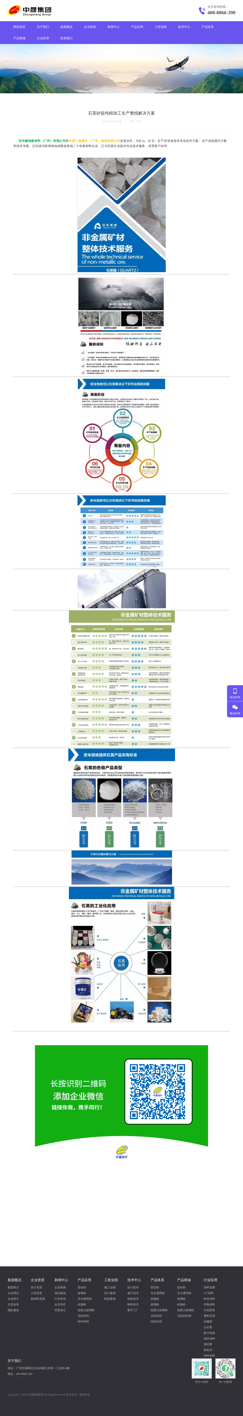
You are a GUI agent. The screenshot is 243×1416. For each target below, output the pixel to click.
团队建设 (13, 1310)
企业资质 (90, 26)
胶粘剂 (208, 1350)
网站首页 (19, 26)
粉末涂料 (209, 1298)
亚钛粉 (82, 1287)
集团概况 (66, 26)
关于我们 (43, 26)
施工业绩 (110, 1287)
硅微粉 (82, 1304)
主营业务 (13, 1304)
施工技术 (133, 1293)
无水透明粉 (85, 1298)
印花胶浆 (209, 1310)
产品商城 (19, 38)
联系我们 (66, 38)
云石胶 (208, 1327)
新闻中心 (113, 26)
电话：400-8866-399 (20, 1373)
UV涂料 (209, 1293)
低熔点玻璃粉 (86, 1310)
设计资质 (36, 1287)
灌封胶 (208, 1344)
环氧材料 (209, 1304)
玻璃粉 (82, 1293)
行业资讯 (60, 1298)
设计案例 (110, 1293)
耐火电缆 (209, 1332)
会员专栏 (60, 1304)
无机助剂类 (184, 1315)
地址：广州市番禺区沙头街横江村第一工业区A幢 (38, 1368)
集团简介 (13, 1287)
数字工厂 (133, 1310)
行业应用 (43, 38)
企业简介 (13, 1298)
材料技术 (133, 1304)
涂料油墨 (209, 1287)
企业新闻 (60, 1287)
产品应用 (137, 26)
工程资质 (36, 1293)
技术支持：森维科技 (78, 1394)
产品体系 (208, 26)
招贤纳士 (60, 1310)
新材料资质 (38, 1298)
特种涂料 (83, 1321)
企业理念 (13, 1293)
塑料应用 (209, 1315)
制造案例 (110, 1298)
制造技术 (133, 1298)
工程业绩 (161, 26)
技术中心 (184, 26)
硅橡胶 (208, 1321)
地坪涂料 (209, 1338)
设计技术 (133, 1287)
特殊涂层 (156, 1321)
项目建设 (60, 1293)
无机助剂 (83, 1315)
